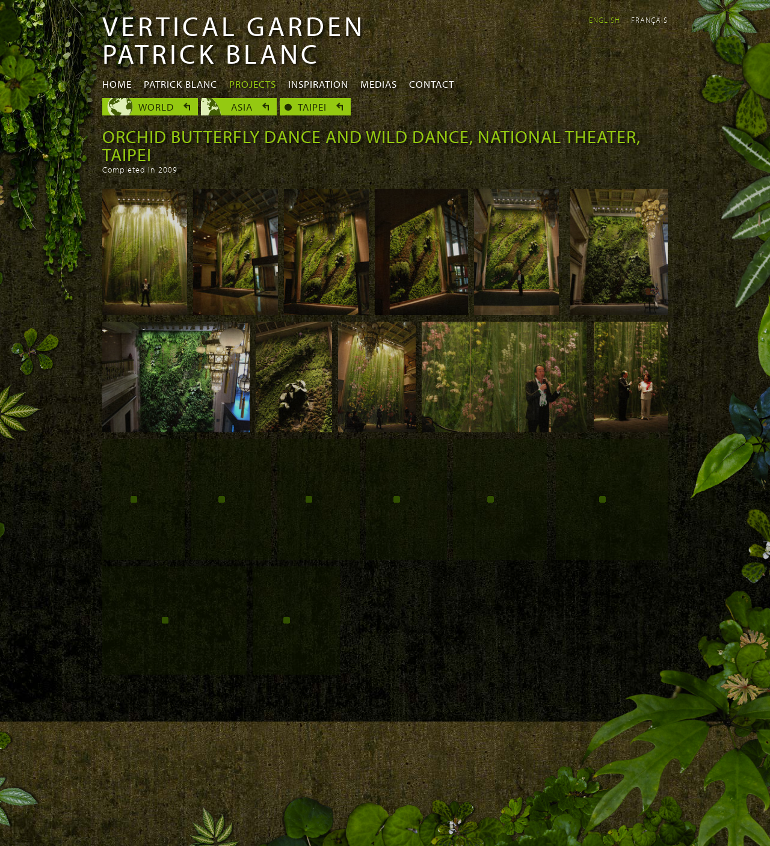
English (604, 20)
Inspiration (318, 84)
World (156, 106)
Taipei (312, 106)
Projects (252, 84)
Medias (378, 84)
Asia (242, 106)
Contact (431, 84)
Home (117, 84)
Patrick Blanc (180, 84)
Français (649, 20)
